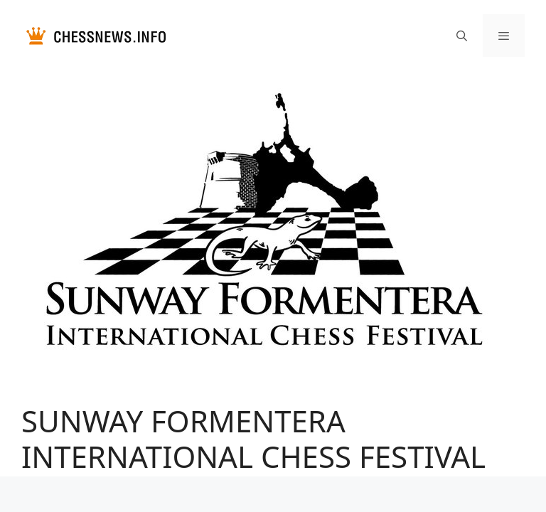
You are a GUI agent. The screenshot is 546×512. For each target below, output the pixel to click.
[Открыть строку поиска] (461, 35)
